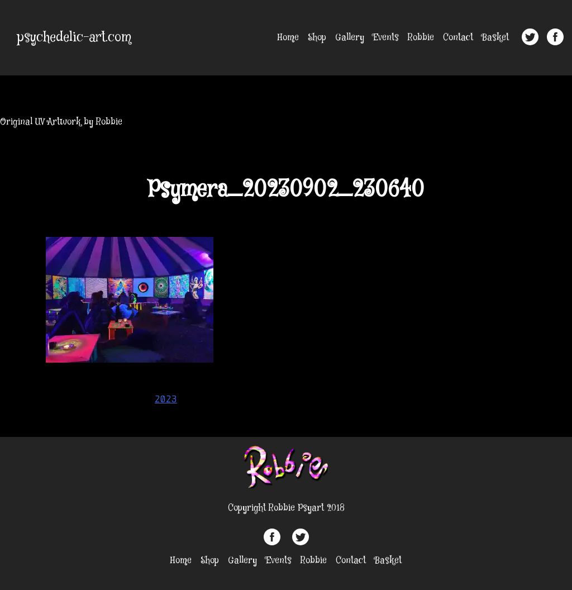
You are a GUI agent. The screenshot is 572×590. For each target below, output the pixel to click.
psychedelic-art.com (74, 37)
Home (288, 38)
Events (386, 38)
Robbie (421, 38)
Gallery (349, 38)
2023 (166, 399)
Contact (458, 38)
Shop (317, 38)
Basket (495, 38)
